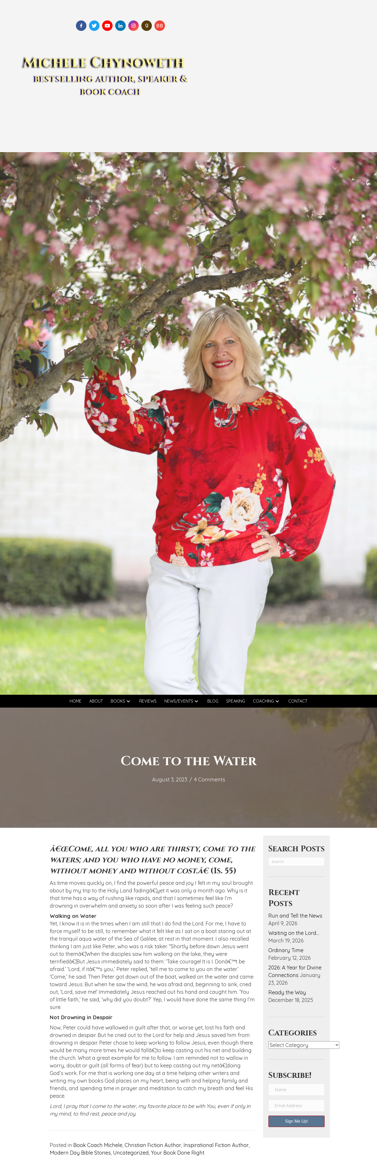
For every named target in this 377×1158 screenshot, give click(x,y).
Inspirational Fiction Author (216, 1145)
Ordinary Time (285, 950)
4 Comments (209, 779)
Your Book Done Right (177, 1152)
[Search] (296, 861)
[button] (128, 701)
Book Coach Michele (97, 1145)
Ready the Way (287, 992)
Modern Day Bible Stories (80, 1152)
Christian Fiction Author (153, 1145)
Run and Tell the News (295, 915)
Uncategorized (131, 1152)
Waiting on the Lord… (293, 933)
